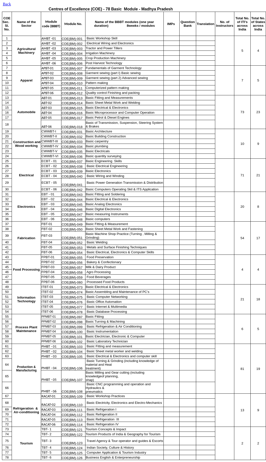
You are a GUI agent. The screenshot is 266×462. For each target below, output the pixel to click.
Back (7, 4)
